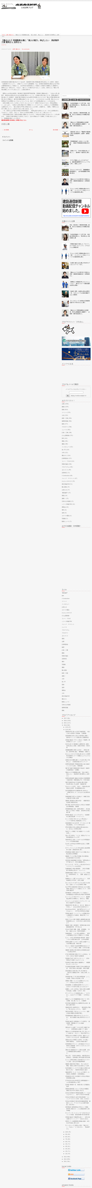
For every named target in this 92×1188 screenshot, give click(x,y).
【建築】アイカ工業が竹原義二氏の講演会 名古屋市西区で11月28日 (77, 857)
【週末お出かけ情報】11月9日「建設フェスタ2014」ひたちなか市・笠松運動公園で (77, 1036)
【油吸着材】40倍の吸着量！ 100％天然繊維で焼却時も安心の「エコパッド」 (77, 869)
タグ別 (74, 99)
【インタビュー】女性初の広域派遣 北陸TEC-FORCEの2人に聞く (80, 301)
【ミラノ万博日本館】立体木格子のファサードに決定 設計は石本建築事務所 (77, 1060)
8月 (66, 1137)
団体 (63, 409)
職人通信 (64, 487)
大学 (63, 452)
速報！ (64, 498)
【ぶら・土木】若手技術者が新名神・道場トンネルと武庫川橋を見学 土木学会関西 (77, 938)
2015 (65, 723)
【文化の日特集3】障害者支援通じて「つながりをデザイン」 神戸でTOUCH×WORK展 (77, 1093)
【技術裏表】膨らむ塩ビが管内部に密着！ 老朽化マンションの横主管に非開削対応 (77, 736)
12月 (66, 727)
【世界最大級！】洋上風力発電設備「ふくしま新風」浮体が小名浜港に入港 (77, 977)
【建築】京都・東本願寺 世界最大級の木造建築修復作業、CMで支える (77, 926)
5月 (66, 1144)
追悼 (63, 513)
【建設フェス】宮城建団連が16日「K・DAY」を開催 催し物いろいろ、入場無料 (77, 1000)
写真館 (64, 518)
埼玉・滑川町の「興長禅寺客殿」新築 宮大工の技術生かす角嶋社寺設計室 (80, 114)
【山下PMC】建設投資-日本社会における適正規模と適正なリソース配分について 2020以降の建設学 (77, 888)
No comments (25, 49)
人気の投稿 (66, 99)
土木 (63, 415)
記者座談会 (65, 458)
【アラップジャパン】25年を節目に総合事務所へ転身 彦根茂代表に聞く (77, 848)
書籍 (63, 444)
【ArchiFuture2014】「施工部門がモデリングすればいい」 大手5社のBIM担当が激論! (77, 910)
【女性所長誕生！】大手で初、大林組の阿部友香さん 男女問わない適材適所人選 (80, 105)
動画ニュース (66, 521)
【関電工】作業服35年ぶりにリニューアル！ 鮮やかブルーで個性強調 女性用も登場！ (80, 283)
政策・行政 (65, 418)
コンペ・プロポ (66, 461)
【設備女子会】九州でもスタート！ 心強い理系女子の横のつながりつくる (77, 959)
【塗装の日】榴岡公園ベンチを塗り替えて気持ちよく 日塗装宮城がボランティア (77, 760)
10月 (66, 1132)
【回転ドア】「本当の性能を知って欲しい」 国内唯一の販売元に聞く (80, 151)
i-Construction (66, 475)
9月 (66, 1134)
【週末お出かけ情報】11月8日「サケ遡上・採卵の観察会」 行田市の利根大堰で (77, 1040)
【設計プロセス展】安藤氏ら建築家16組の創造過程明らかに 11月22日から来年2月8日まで (77, 921)
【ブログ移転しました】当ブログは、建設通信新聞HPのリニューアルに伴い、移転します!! (80, 162)
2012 (65, 1159)
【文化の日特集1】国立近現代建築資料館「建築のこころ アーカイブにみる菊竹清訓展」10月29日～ (77, 1102)
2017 (65, 718)
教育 (63, 424)
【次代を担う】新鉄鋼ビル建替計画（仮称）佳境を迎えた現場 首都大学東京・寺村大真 (77, 745)
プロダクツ (65, 427)
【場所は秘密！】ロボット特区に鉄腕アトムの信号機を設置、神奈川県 (77, 942)
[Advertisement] (73, 16)
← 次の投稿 (5, 130)
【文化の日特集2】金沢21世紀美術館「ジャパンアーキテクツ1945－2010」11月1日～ (77, 1098)
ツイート (3, 45)
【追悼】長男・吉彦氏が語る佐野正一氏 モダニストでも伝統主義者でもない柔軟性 (80, 293)
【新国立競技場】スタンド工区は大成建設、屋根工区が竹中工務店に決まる (77, 1089)
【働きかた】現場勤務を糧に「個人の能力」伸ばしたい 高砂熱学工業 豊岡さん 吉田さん (30, 41)
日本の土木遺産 (66, 501)
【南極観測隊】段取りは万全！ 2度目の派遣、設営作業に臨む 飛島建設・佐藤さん (77, 750)
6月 (66, 1141)
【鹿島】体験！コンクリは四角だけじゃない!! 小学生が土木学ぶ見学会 (77, 981)
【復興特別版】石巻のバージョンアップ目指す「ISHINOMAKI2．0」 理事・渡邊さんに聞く (77, 874)
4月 (66, 1146)
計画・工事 (65, 432)
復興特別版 (65, 421)
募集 (63, 441)
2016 (65, 720)
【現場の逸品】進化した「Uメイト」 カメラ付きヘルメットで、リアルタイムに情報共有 (81, 245)
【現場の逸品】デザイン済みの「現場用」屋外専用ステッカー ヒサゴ (77, 740)
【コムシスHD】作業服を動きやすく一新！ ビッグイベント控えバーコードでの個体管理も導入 (80, 190)
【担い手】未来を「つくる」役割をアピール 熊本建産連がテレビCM (78, 836)
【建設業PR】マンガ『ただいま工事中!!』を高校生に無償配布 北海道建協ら (77, 1073)
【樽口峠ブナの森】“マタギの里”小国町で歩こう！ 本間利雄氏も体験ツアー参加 (77, 1028)
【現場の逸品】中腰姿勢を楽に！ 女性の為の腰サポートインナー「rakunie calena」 (77, 1118)
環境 (63, 495)
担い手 (64, 450)
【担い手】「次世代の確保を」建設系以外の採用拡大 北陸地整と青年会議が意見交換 (77, 1056)
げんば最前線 (66, 435)
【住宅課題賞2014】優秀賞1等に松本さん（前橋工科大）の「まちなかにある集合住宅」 (77, 792)
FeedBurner (78, 396)
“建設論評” (65, 493)
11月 (66, 729)
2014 (65, 725)
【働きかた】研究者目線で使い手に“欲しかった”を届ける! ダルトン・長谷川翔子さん (77, 1032)
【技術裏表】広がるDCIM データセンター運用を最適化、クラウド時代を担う (77, 824)
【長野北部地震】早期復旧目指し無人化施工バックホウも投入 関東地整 (77, 765)
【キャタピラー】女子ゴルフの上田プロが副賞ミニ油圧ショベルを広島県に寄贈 (77, 883)
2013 (65, 1157)
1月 (66, 1153)
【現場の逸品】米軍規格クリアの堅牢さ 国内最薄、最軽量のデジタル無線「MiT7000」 (77, 1023)
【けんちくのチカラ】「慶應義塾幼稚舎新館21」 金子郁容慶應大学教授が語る (80, 171)
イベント (64, 412)
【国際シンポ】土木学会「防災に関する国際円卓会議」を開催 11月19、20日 (77, 990)
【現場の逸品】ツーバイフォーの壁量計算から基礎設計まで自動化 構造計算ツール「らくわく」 (77, 915)
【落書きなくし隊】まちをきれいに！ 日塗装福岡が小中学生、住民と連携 (77, 879)
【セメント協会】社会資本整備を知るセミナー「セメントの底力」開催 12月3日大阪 (77, 946)
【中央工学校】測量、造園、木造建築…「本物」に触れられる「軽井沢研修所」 (77, 930)
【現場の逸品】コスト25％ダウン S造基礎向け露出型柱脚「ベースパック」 (77, 815)
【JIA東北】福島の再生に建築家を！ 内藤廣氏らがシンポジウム (77, 963)
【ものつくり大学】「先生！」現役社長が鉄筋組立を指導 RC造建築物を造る (77, 787)
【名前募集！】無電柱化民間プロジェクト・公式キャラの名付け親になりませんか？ (77, 985)
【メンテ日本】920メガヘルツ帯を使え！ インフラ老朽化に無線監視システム (77, 819)
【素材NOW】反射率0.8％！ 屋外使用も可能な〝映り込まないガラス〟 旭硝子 (77, 1008)
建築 (63, 407)
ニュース (64, 430)
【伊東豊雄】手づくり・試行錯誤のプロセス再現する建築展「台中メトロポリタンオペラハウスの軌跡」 (77, 1045)
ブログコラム (66, 467)
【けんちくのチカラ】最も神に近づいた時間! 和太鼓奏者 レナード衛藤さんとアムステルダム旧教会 (78, 755)
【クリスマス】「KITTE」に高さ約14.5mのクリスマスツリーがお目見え (77, 865)
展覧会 (64, 507)
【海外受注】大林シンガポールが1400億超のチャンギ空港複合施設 (77, 840)
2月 (66, 1151)
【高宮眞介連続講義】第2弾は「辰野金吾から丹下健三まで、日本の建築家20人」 (77, 861)
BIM (63, 438)
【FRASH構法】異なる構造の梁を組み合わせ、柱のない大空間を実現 (76, 828)
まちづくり (65, 470)
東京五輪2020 (66, 484)
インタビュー (66, 447)
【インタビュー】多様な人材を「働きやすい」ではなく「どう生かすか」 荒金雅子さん (77, 1127)
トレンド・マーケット (68, 478)
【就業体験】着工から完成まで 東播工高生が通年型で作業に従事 (77, 797)
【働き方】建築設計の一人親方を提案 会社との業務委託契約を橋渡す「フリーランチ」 (77, 1051)
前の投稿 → (56, 130)
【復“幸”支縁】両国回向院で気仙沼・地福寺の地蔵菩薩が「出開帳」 (77, 769)
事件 (63, 510)
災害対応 (64, 472)
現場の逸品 (65, 464)
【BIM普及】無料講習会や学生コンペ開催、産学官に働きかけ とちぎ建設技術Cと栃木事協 (77, 1108)
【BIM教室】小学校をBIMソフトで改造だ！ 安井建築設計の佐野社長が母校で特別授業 (77, 893)
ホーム (31, 130)
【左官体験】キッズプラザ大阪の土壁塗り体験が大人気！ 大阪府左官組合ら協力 (77, 1069)
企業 (7, 35)
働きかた (11, 35)
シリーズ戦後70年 (67, 504)
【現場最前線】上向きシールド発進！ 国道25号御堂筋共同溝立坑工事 (80, 143)
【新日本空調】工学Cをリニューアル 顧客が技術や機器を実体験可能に (77, 1012)
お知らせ (64, 490)
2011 (65, 1161)
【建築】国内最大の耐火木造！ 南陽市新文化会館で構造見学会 (77, 801)
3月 (66, 1149)
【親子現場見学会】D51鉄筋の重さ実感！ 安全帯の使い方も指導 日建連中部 (77, 783)
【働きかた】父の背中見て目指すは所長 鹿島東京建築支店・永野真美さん (80, 180)
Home (3, 35)
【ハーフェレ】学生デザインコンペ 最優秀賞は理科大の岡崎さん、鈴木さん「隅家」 (77, 897)
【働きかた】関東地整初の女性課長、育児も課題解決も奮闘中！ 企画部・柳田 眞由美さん (80, 124)
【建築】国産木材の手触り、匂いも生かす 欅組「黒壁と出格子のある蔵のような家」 (77, 1064)
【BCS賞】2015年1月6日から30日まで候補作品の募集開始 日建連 (77, 805)
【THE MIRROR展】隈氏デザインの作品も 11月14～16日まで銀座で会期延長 (77, 955)
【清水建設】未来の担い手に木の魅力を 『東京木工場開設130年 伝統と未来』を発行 (77, 972)
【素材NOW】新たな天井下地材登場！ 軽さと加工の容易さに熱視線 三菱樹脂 (77, 732)
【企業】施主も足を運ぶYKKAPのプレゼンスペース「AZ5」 (80, 263)
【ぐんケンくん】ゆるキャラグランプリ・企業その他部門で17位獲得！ (77, 902)
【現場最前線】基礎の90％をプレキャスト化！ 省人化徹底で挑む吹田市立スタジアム (77, 1017)
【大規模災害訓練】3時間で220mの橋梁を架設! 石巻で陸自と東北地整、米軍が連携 (77, 967)
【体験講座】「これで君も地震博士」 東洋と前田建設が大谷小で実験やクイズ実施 (77, 934)
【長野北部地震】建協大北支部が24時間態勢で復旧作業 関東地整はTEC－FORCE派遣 (77, 779)
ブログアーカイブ (84, 99)
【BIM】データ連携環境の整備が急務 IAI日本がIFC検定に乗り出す (77, 1122)
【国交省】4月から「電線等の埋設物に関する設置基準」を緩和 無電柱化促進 (80, 133)
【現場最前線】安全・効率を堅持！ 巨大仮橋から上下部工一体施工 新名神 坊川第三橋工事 (77, 810)
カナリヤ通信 (66, 515)
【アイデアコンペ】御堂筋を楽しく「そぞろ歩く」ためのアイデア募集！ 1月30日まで (77, 994)
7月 (66, 1139)
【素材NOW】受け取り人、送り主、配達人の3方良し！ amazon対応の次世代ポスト (77, 906)
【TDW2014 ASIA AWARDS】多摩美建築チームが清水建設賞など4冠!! (77, 1081)
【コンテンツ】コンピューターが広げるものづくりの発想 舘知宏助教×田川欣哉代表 (77, 1113)
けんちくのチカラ (67, 481)
